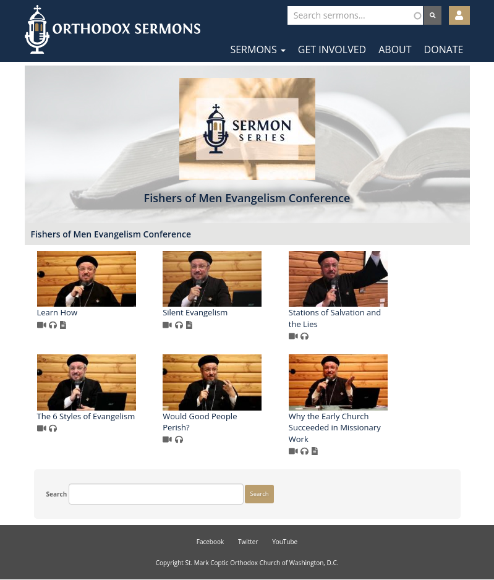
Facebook (210, 541)
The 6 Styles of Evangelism (86, 416)
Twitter (248, 541)
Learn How (57, 312)
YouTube (284, 541)
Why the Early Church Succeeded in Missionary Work (335, 428)
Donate (444, 49)
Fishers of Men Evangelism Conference (111, 234)
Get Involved (332, 49)
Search (56, 494)
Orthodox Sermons (112, 29)
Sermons (257, 49)
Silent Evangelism (195, 312)
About (394, 49)
